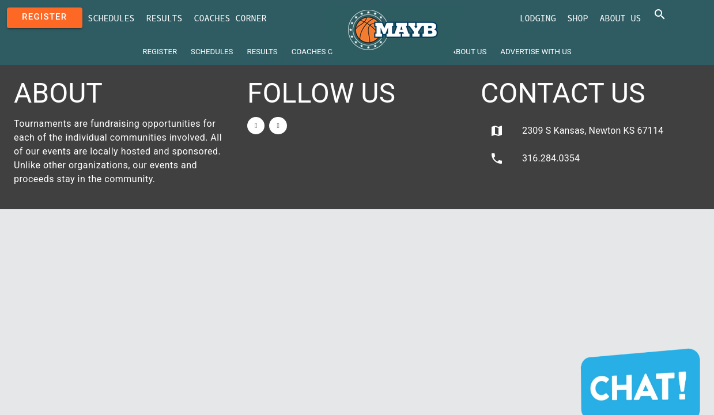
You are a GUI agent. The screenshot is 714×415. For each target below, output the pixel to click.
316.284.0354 (535, 158)
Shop (578, 18)
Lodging (538, 18)
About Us (620, 18)
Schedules (111, 18)
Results (164, 18)
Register (44, 17)
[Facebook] (256, 125)
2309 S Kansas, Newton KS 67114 (576, 131)
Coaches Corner (230, 18)
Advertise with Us (535, 51)
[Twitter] (277, 125)
